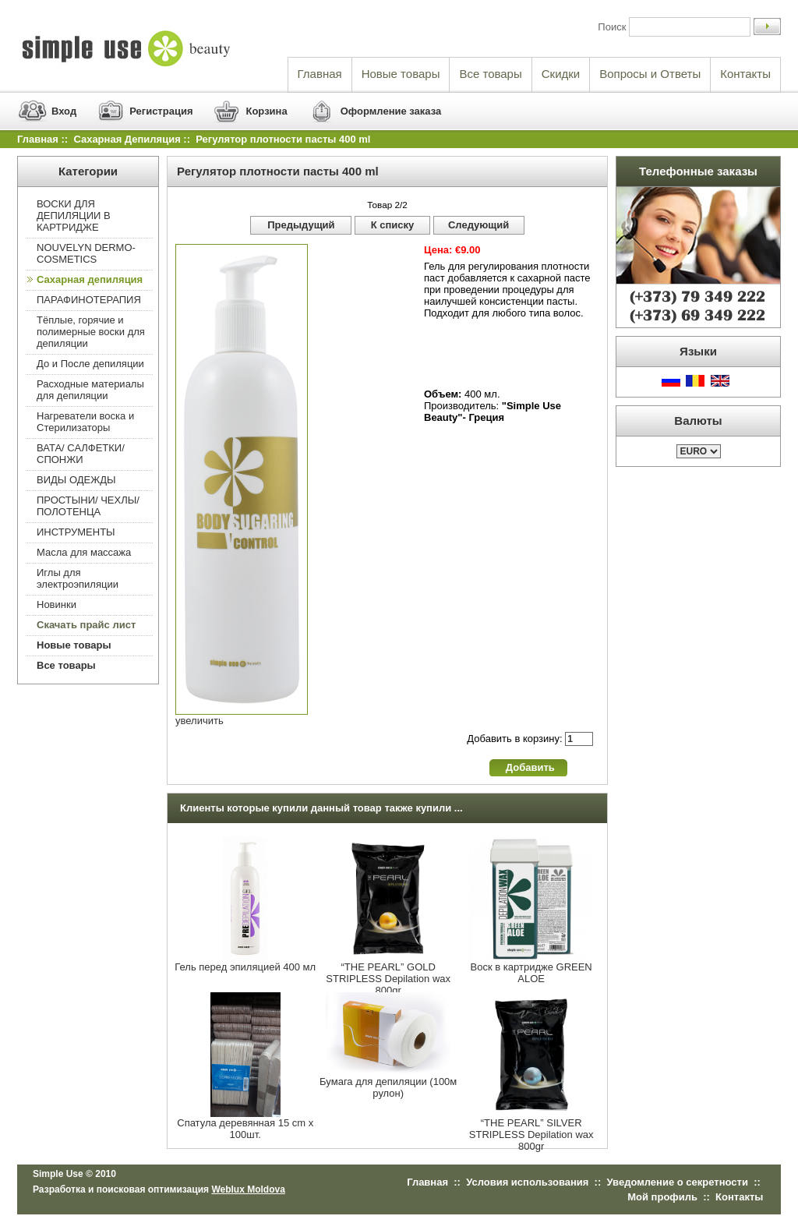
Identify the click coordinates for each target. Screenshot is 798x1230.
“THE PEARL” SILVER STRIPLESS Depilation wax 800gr (531, 1134)
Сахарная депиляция (126, 139)
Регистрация (160, 111)
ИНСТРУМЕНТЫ (76, 532)
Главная (320, 73)
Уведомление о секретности (677, 1182)
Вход (63, 111)
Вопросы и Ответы (650, 73)
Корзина (266, 111)
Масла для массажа (84, 552)
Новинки (56, 604)
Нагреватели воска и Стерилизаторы (85, 421)
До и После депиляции (90, 363)
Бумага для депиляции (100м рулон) (388, 1087)
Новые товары (401, 73)
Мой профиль (662, 1197)
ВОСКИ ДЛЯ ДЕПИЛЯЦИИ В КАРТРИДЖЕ (74, 215)
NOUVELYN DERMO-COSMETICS (86, 253)
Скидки (561, 73)
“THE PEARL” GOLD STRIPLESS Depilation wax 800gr (388, 978)
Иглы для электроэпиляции (77, 578)
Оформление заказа (391, 111)
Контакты (745, 73)
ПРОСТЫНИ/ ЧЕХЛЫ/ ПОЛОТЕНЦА (88, 506)
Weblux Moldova (247, 1189)
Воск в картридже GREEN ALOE (531, 972)
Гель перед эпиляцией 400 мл (245, 967)
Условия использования (527, 1182)
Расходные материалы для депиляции (90, 389)
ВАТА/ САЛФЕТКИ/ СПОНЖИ (81, 453)
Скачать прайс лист (86, 625)
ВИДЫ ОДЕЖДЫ (76, 480)
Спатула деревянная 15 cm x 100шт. (245, 1128)
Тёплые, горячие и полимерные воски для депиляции (91, 331)
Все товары (490, 73)
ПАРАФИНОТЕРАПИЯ (89, 300)
